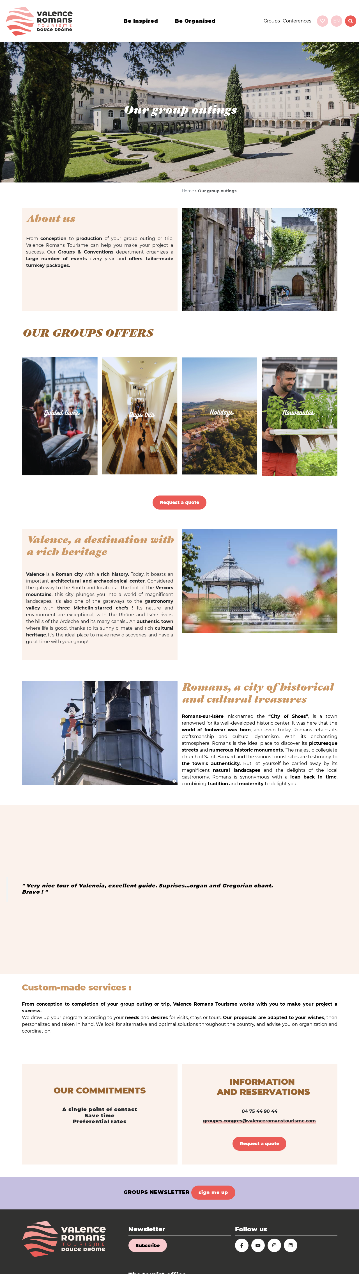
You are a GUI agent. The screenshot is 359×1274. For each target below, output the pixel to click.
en (336, 21)
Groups (272, 21)
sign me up (213, 1192)
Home (188, 190)
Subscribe (148, 1245)
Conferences (297, 21)
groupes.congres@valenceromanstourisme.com (259, 1121)
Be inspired (141, 21)
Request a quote (179, 502)
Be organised (195, 21)
